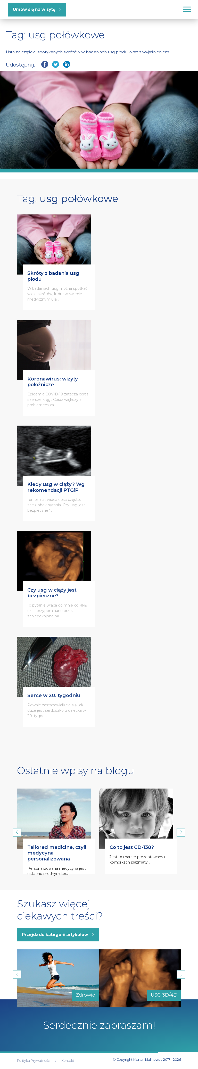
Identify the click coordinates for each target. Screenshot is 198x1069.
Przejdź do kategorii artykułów (55, 934)
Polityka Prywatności (33, 1061)
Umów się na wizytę (34, 9)
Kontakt (67, 1061)
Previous (17, 832)
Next (181, 832)
